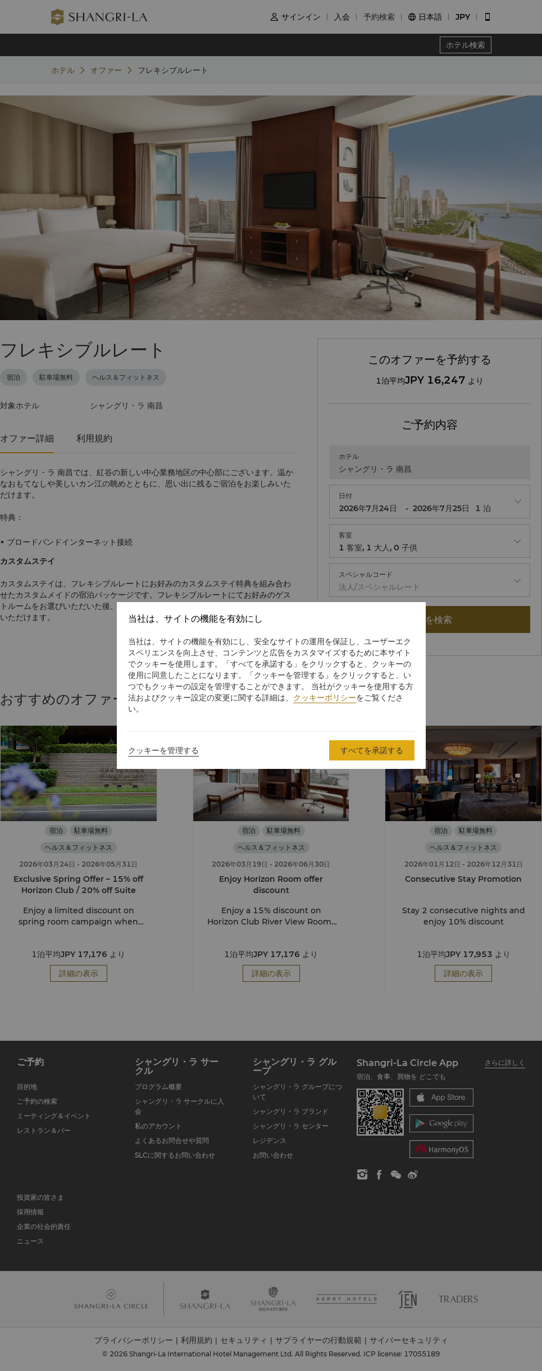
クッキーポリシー (324, 698)
